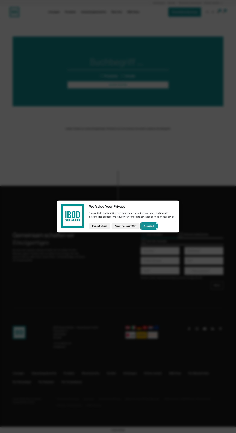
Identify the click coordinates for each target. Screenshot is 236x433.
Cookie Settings (99, 226)
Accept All (149, 226)
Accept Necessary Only (125, 226)
